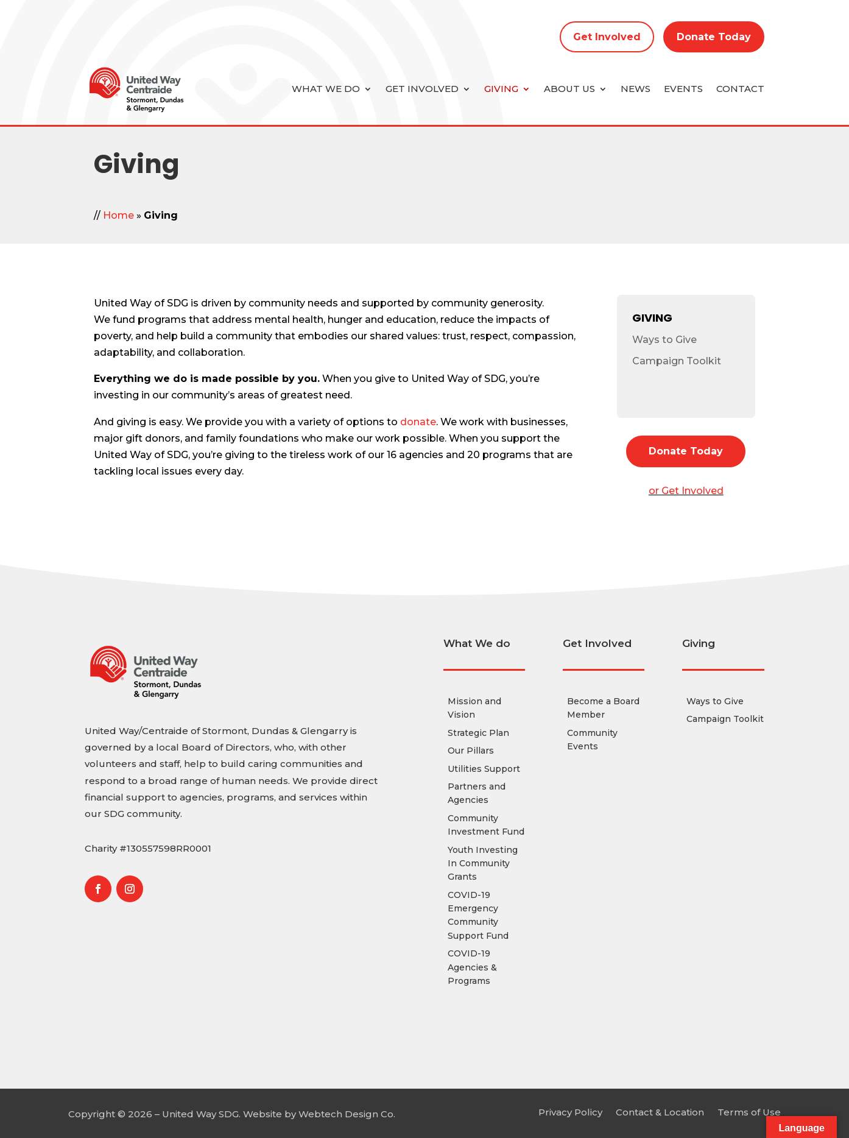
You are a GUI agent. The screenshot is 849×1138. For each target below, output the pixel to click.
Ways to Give (664, 339)
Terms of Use (749, 1111)
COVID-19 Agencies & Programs (472, 967)
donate (418, 422)
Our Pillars (471, 750)
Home (118, 215)
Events (683, 88)
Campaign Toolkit (676, 361)
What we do (326, 88)
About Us (569, 88)
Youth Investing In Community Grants (483, 863)
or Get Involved (686, 491)
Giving (501, 88)
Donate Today (714, 37)
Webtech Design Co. (346, 1114)
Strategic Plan (478, 732)
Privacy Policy (570, 1111)
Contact (740, 88)
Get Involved (607, 37)
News (635, 88)
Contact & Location (660, 1111)
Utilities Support (484, 768)
